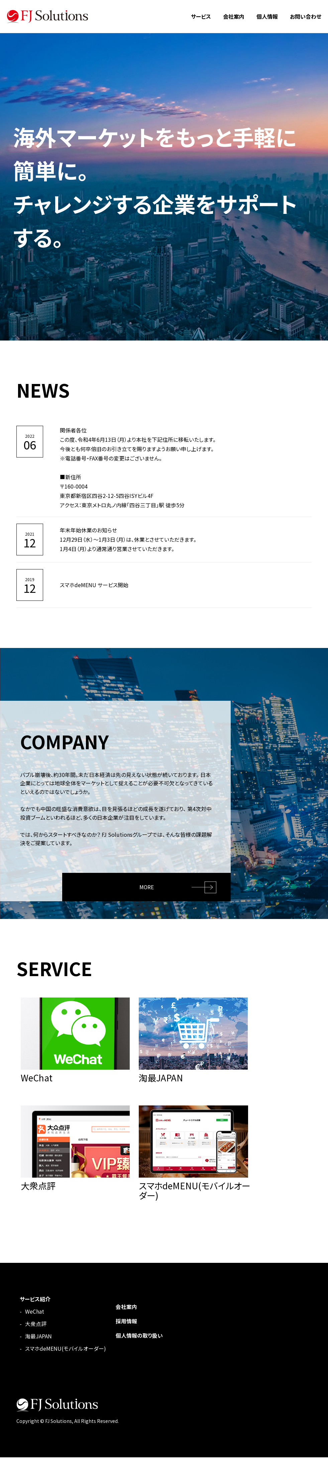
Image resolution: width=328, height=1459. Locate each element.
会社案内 (233, 16)
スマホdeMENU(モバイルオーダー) (65, 1350)
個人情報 (267, 16)
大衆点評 (35, 1325)
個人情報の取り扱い (139, 1336)
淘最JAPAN (38, 1338)
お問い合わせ (305, 16)
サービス (201, 16)
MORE (146, 886)
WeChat (34, 1313)
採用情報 (126, 1322)
